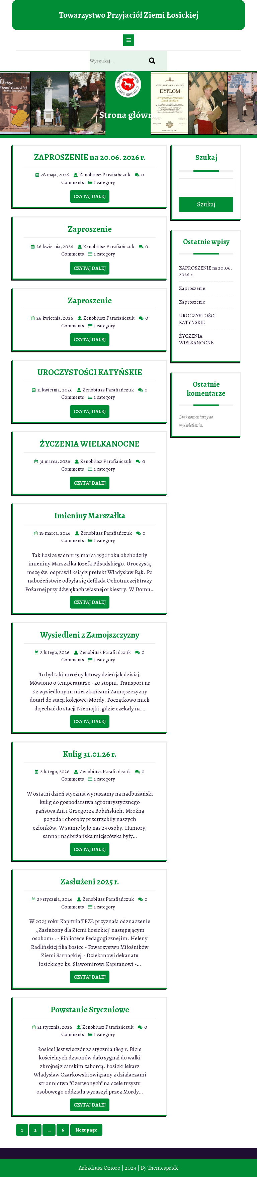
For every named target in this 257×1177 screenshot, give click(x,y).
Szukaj (206, 158)
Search (155, 61)
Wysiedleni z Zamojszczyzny (89, 635)
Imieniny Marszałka (89, 515)
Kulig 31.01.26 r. (89, 754)
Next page (86, 1130)
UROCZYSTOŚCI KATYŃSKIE (89, 372)
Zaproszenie (90, 229)
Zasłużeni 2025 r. (90, 881)
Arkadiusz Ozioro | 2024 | (109, 1168)
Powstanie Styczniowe (90, 1009)
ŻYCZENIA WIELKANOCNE (90, 444)
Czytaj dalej (90, 196)
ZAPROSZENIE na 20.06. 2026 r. (90, 157)
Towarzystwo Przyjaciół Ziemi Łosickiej (128, 15)
